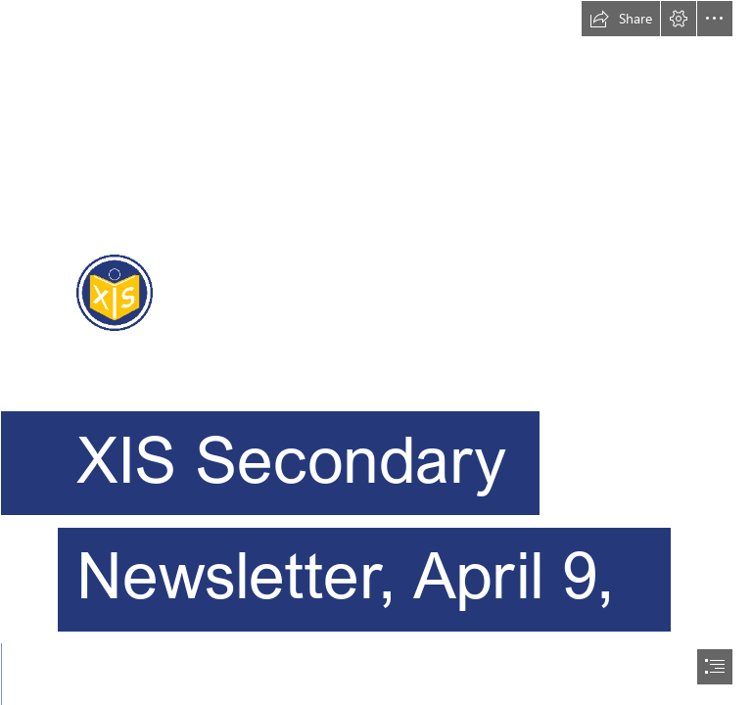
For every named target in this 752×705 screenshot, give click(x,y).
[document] (376, 352)
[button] (621, 18)
